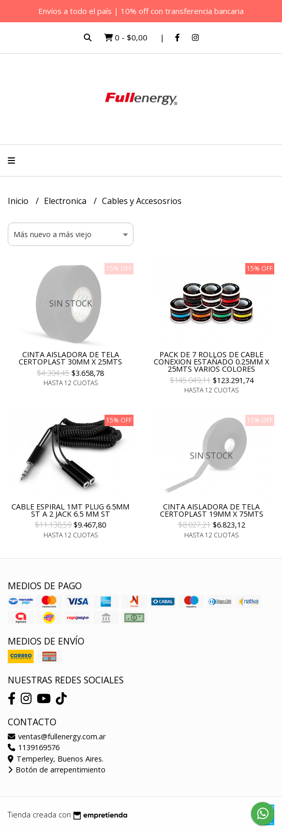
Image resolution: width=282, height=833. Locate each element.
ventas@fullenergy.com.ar (57, 736)
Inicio (19, 201)
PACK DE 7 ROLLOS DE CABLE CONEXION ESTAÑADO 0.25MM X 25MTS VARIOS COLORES (211, 361)
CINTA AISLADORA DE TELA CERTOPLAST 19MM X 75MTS (211, 510)
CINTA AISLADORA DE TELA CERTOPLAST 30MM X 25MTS (70, 358)
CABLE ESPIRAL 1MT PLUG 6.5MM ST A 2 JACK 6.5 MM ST (70, 510)
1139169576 (34, 747)
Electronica (66, 201)
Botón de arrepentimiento (57, 769)
